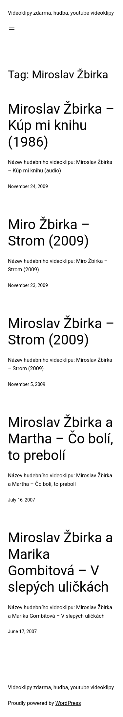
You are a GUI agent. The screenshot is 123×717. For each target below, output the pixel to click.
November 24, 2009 (28, 186)
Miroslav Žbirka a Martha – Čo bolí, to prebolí (60, 438)
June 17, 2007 (22, 631)
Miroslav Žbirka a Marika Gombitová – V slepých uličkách (60, 562)
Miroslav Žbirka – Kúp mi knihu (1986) (61, 125)
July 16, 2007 (21, 499)
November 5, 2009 (26, 384)
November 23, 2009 (28, 285)
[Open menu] (12, 28)
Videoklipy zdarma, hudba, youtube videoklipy (61, 13)
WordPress (68, 703)
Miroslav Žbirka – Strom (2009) (61, 331)
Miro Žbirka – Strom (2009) (49, 232)
